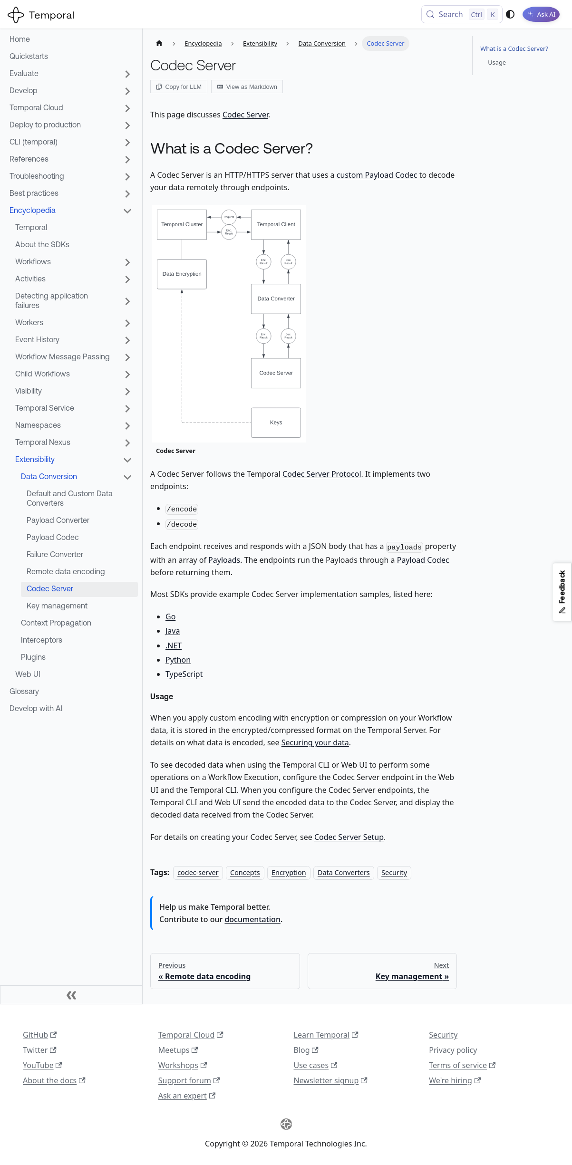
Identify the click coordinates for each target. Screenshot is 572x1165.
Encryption (288, 872)
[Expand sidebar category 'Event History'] (127, 340)
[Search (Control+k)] (456, 14)
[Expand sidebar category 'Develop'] (127, 91)
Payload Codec (423, 560)
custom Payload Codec (377, 175)
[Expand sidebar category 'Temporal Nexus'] (127, 443)
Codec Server (245, 114)
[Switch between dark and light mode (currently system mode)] (505, 14)
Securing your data (315, 742)
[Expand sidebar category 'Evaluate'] (127, 74)
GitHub (40, 1035)
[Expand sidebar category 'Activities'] (127, 279)
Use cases (316, 1065)
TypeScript (184, 674)
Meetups (178, 1050)
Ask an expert (186, 1095)
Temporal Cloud (190, 1035)
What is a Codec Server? (514, 48)
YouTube (42, 1065)
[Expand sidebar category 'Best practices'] (127, 194)
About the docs (54, 1080)
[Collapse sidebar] (71, 994)
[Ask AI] (538, 14)
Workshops (182, 1065)
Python (178, 660)
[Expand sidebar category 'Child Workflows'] (127, 374)
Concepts (245, 872)
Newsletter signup (331, 1080)
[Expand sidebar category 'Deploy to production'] (127, 125)
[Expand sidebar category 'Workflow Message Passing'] (127, 357)
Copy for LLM (179, 86)
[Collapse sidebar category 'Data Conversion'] (127, 477)
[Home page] (159, 43)
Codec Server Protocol (321, 474)
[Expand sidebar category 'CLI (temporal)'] (127, 142)
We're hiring (455, 1080)
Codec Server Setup (349, 837)
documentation (252, 919)
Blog (306, 1050)
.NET (173, 645)
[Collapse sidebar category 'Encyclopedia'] (127, 211)
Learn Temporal (326, 1035)
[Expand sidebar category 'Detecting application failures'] (127, 301)
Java (172, 631)
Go (170, 616)
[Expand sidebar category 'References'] (127, 159)
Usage (497, 62)
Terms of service (462, 1065)
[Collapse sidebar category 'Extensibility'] (127, 460)
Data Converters (344, 872)
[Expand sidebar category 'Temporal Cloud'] (127, 108)
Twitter (40, 1050)
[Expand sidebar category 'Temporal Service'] (127, 408)
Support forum (189, 1080)
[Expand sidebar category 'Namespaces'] (127, 425)
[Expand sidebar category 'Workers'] (127, 323)
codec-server (197, 872)
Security (394, 872)
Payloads (224, 560)
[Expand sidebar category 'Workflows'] (127, 262)
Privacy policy (453, 1050)
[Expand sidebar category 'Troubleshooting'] (127, 176)
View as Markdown (247, 86)
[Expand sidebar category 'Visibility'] (127, 391)
